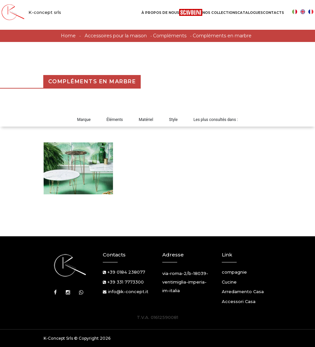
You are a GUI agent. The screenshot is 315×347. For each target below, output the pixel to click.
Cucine (229, 282)
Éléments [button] (114, 119)
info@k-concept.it (128, 291)
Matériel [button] (146, 119)
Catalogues (250, 13)
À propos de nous (160, 13)
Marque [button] (84, 119)
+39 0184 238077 (126, 272)
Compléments (169, 36)
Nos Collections (219, 13)
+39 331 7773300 (125, 282)
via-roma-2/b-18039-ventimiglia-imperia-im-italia (185, 282)
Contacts (273, 13)
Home (68, 36)
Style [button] (173, 119)
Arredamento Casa (243, 291)
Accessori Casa (239, 301)
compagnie (234, 272)
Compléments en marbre (222, 36)
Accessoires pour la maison (116, 36)
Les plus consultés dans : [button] (215, 119)
